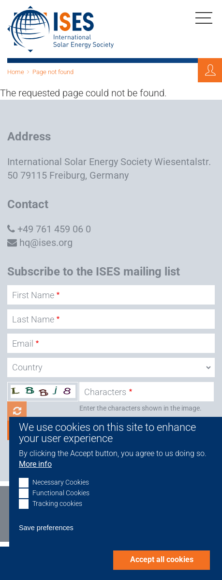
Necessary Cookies (60, 494)
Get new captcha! (17, 411)
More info (35, 475)
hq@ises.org (46, 242)
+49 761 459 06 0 (54, 229)
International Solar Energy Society (79, 162)
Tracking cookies (57, 515)
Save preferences (46, 539)
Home (15, 72)
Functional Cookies (60, 505)
